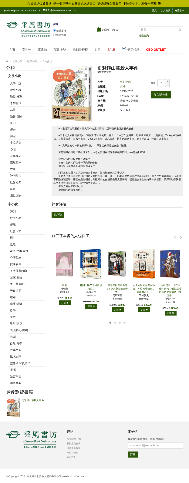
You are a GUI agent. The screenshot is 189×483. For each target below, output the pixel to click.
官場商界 (15, 155)
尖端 (122, 86)
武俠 (13, 109)
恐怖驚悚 (15, 103)
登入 (154, 10)
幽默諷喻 (15, 195)
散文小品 (15, 218)
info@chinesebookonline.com (59, 10)
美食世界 (15, 290)
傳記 (13, 136)
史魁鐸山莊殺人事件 (33, 400)
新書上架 (60, 49)
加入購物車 (161, 94)
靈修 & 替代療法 (20, 363)
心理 (13, 149)
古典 (13, 169)
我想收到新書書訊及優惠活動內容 (146, 439)
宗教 (13, 317)
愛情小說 (15, 89)
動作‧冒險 (16, 116)
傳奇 (13, 129)
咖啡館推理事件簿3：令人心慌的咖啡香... (117, 288)
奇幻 (13, 122)
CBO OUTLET (156, 49)
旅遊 (13, 297)
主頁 (12, 49)
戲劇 (13, 336)
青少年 (26, 49)
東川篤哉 (125, 81)
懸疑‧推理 (16, 96)
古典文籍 (15, 350)
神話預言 (15, 175)
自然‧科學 (16, 343)
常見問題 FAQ (74, 439)
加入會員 (165, 10)
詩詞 (13, 211)
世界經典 (15, 182)
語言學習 (15, 376)
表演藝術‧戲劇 (19, 330)
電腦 (13, 369)
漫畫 (13, 188)
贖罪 (64, 285)
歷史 (13, 237)
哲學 (13, 310)
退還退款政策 (73, 448)
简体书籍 (61, 35)
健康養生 (15, 264)
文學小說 (14, 76)
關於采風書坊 (73, 443)
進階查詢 (144, 35)
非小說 (13, 204)
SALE (111, 49)
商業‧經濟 (16, 303)
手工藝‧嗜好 (17, 284)
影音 (98, 49)
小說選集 (15, 142)
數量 (153, 83)
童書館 (42, 49)
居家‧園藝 (16, 277)
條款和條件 (72, 452)
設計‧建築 (16, 323)
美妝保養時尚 (18, 270)
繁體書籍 (61, 30)
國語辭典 (15, 383)
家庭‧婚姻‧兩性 (19, 251)
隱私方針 (71, 457)
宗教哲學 (15, 162)
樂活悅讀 (130, 48)
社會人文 (15, 231)
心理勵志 (15, 257)
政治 (13, 244)
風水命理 (15, 356)
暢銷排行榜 (80, 49)
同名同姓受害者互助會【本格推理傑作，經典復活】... (144, 288)
